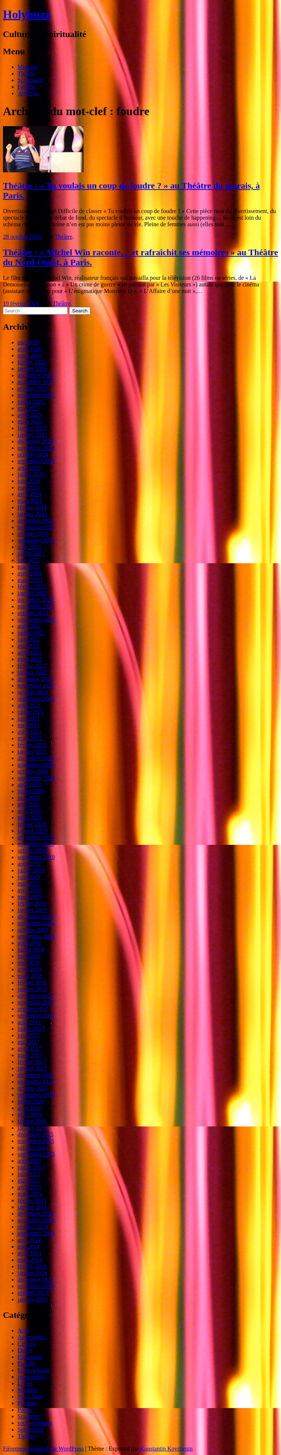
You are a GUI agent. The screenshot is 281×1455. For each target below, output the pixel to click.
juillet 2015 (31, 1167)
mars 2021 (30, 738)
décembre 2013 (35, 1279)
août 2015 (29, 1161)
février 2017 (32, 1062)
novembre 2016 (36, 1081)
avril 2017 (29, 1048)
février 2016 (32, 1121)
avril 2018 (29, 969)
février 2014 (32, 1266)
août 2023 (29, 547)
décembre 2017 (35, 996)
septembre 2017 (36, 1015)
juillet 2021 (31, 712)
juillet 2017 (31, 1029)
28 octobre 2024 (22, 237)
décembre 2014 (35, 1213)
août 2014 (29, 1240)
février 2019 (32, 903)
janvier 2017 (32, 1068)
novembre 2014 (36, 1220)
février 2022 (32, 666)
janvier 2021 (32, 751)
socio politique (35, 1423)
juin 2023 (29, 560)
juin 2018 (29, 956)
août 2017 (29, 1022)
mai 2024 (29, 487)
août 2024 (29, 468)
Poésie (25, 1410)
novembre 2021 (36, 685)
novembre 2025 (36, 382)
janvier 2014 (32, 1273)
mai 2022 (29, 646)
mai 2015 (29, 1180)
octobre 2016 (33, 1088)
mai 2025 (29, 408)
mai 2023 (29, 567)
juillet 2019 (31, 870)
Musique (28, 67)
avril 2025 (29, 415)
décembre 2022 (35, 600)
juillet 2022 (31, 633)
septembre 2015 (36, 1154)
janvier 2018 (32, 989)
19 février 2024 (21, 303)
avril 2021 (29, 732)
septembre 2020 (36, 778)
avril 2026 (29, 349)
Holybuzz (26, 14)
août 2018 (29, 943)
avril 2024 (29, 494)
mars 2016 (30, 1114)
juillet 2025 (31, 402)
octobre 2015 (33, 1147)
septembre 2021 (36, 699)
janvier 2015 (32, 1207)
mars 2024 (30, 501)
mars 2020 (30, 817)
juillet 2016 (31, 1101)
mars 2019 (30, 897)
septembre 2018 (36, 936)
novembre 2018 (36, 923)
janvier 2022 (32, 672)
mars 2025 (30, 421)
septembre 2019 (36, 857)
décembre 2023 (35, 520)
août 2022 (29, 626)
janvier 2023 (32, 593)
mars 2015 (30, 1194)
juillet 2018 (31, 949)
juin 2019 (29, 877)
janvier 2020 (32, 831)
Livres (25, 1383)
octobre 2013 (33, 1293)
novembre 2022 (36, 606)
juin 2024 (29, 481)
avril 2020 (29, 811)
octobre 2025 (33, 388)
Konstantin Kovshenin (166, 1448)
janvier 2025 (32, 435)
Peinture (27, 1403)
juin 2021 (29, 718)
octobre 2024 (33, 454)
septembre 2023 (36, 540)
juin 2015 (29, 1174)
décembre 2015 (35, 1134)
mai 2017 (29, 1042)
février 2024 (32, 507)
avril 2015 (29, 1187)
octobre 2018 (33, 930)
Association (31, 1337)
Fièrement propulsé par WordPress (43, 1448)
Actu (23, 1330)
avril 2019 (29, 890)
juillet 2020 (31, 791)
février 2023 (32, 586)
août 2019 (29, 864)
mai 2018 (29, 963)
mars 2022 (30, 659)
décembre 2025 (35, 375)
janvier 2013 (32, 1299)
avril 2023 (29, 573)
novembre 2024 (36, 448)
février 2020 (32, 824)
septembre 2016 (36, 1095)
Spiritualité (31, 80)
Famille (26, 87)
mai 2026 (29, 342)
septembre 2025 (36, 395)
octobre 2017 (33, 1009)
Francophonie (34, 1370)
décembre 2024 (35, 441)
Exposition (30, 1357)
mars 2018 (30, 976)
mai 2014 (29, 1246)
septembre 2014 (36, 1233)
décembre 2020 (35, 758)
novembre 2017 (36, 1002)
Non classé (30, 1396)
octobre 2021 (33, 692)
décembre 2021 (35, 679)
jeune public (32, 1377)
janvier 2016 (32, 1128)
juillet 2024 (31, 474)
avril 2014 (29, 1253)
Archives (28, 93)
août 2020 (29, 784)
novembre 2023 (36, 527)
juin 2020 (29, 798)
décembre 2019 (35, 837)
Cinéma (27, 1344)
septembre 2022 (36, 619)
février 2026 (32, 362)
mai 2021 (29, 725)
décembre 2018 (35, 916)
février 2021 (32, 745)
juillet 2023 (31, 553)
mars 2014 (30, 1260)
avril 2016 (29, 1108)
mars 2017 (30, 1055)
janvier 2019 (32, 910)
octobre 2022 (33, 613)
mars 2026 (30, 355)
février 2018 (32, 982)
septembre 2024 (36, 461)
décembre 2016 (35, 1075)
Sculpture (29, 1416)
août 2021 (29, 705)
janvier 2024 (32, 514)
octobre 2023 (33, 534)
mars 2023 (30, 580)
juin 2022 (29, 639)
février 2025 (32, 428)
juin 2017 (29, 1035)
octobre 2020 (33, 771)
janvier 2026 (32, 369)
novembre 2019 (36, 844)
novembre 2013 (36, 1286)
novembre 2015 (36, 1141)
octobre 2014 (33, 1227)
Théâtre (26, 73)
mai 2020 (29, 804)
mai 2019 (29, 883)
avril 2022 (29, 652)
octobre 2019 (33, 850)
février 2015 (32, 1200)
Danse (25, 1350)
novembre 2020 (36, 765)
